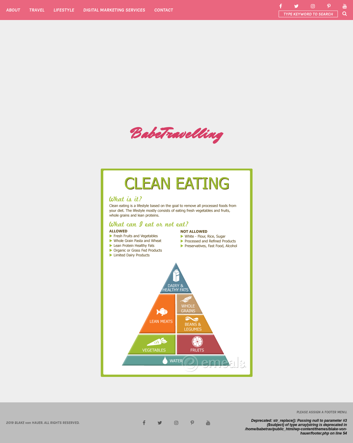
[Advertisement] (176, 77)
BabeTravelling (176, 133)
